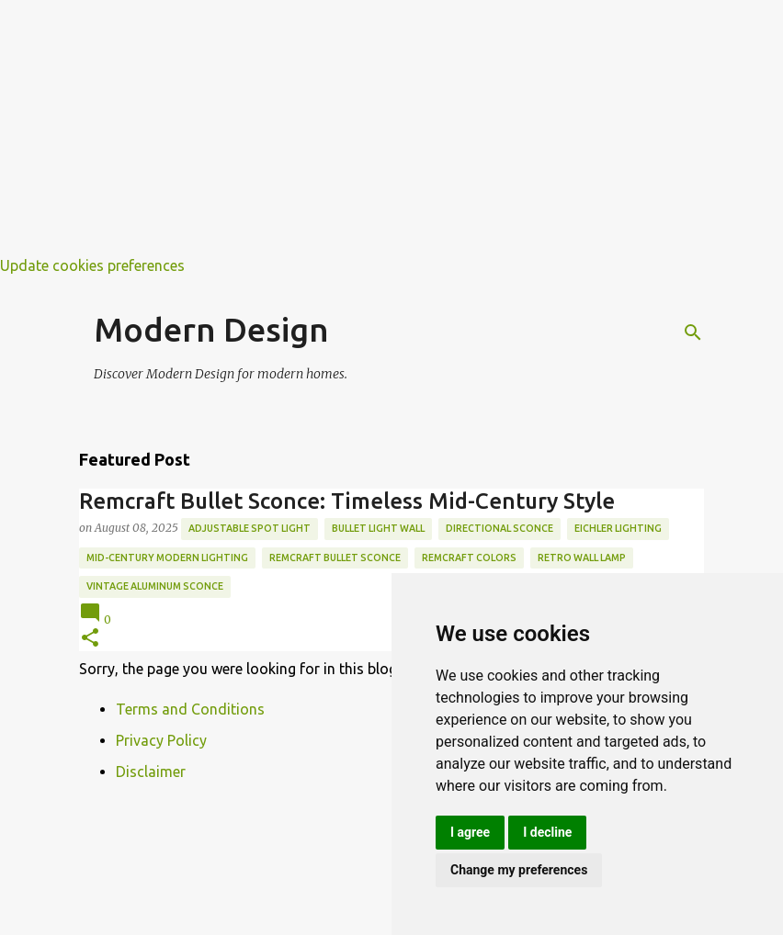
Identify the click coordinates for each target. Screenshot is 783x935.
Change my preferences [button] (518, 869)
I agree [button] (470, 832)
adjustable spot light (249, 528)
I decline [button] (547, 832)
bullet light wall (378, 528)
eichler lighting (618, 528)
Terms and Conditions (190, 709)
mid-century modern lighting (167, 557)
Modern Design (211, 329)
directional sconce (499, 528)
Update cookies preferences (92, 265)
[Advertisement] (391, 128)
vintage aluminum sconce (154, 585)
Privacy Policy (161, 740)
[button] (90, 638)
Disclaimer (151, 771)
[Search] (693, 332)
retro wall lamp (582, 557)
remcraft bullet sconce (335, 557)
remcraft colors (469, 557)
